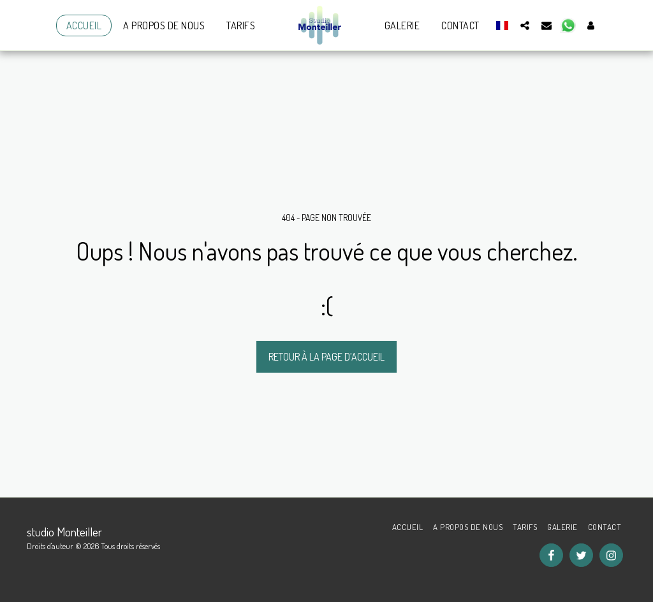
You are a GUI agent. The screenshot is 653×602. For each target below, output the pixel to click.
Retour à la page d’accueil (326, 356)
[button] (525, 25)
